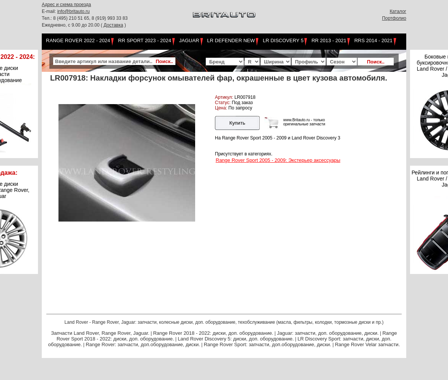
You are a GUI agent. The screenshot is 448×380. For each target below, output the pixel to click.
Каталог (398, 11)
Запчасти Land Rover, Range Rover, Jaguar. (100, 333)
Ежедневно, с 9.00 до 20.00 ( (73, 25)
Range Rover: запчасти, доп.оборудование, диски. (143, 344)
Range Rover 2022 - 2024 (78, 40)
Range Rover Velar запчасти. (367, 344)
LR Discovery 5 (283, 40)
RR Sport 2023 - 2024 (144, 40)
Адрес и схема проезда (66, 4)
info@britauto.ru (73, 11)
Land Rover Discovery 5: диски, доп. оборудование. (236, 339)
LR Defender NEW (231, 40)
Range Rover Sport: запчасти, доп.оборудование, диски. (267, 344)
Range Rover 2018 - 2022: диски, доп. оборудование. (213, 333)
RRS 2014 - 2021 (373, 40)
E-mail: (49, 11)
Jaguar (189, 40)
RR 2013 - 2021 (328, 40)
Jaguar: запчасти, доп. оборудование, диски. (328, 333)
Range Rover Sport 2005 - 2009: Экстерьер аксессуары (278, 160)
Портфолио (394, 18)
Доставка (113, 25)
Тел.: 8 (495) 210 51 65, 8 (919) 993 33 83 (85, 18)
